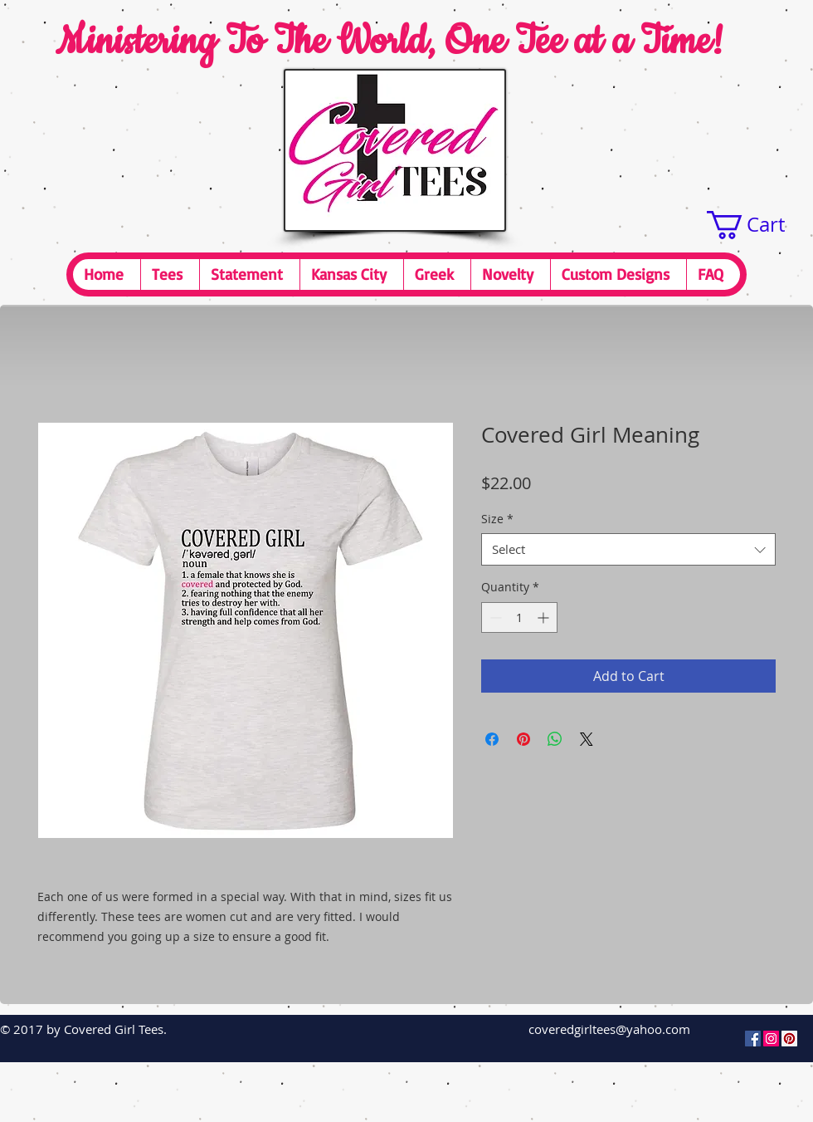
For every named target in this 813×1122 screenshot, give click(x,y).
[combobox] (628, 549)
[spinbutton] (519, 617)
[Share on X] (586, 739)
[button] (760, 225)
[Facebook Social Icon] (753, 1038)
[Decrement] (494, 617)
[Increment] (544, 617)
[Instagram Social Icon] (771, 1038)
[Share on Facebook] (492, 739)
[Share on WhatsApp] (555, 739)
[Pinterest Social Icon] (789, 1038)
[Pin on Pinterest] (523, 739)
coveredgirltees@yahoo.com (609, 1029)
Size (497, 519)
